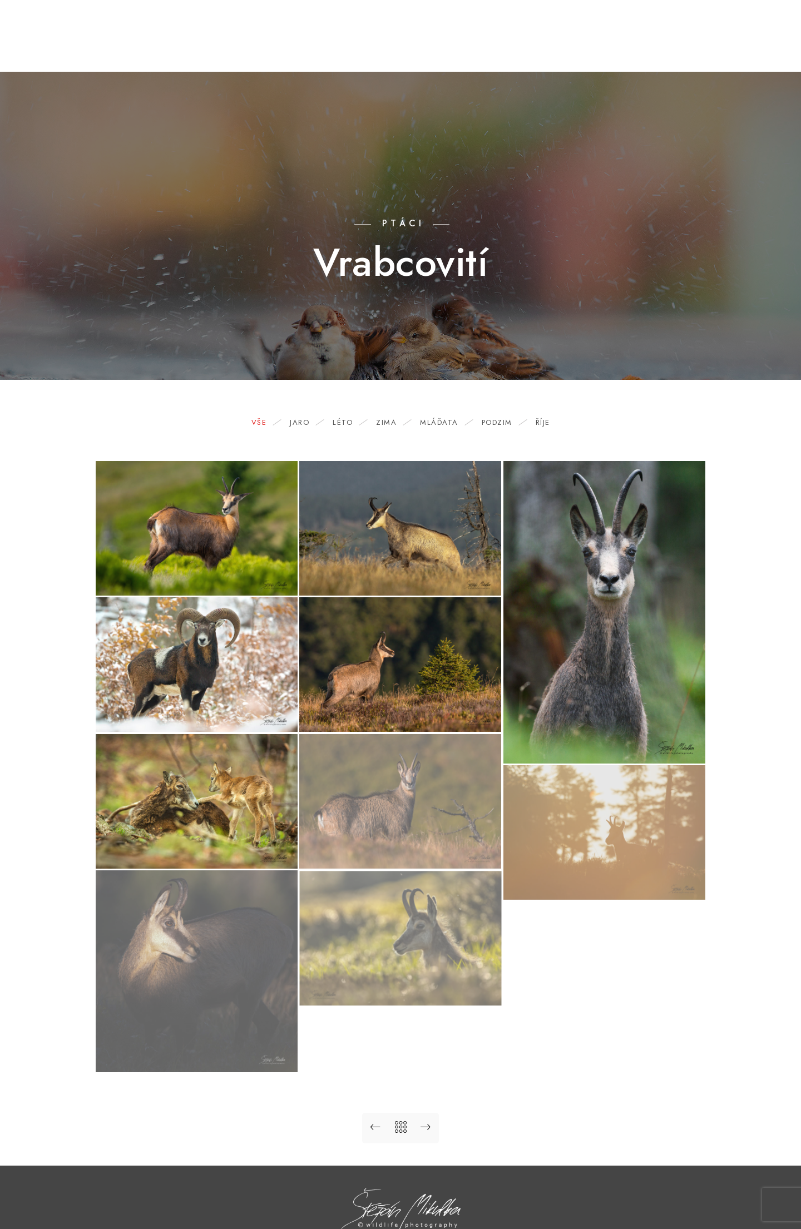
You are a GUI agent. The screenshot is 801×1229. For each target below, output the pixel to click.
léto (348, 423)
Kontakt (602, 45)
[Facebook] (718, 22)
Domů (353, 45)
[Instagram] (758, 22)
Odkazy (655, 45)
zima (392, 423)
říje (543, 423)
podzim (502, 423)
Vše (264, 423)
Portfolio (405, 45)
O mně (552, 45)
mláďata (444, 423)
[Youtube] (738, 22)
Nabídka (502, 45)
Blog (454, 45)
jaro (305, 423)
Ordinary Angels (727, 45)
